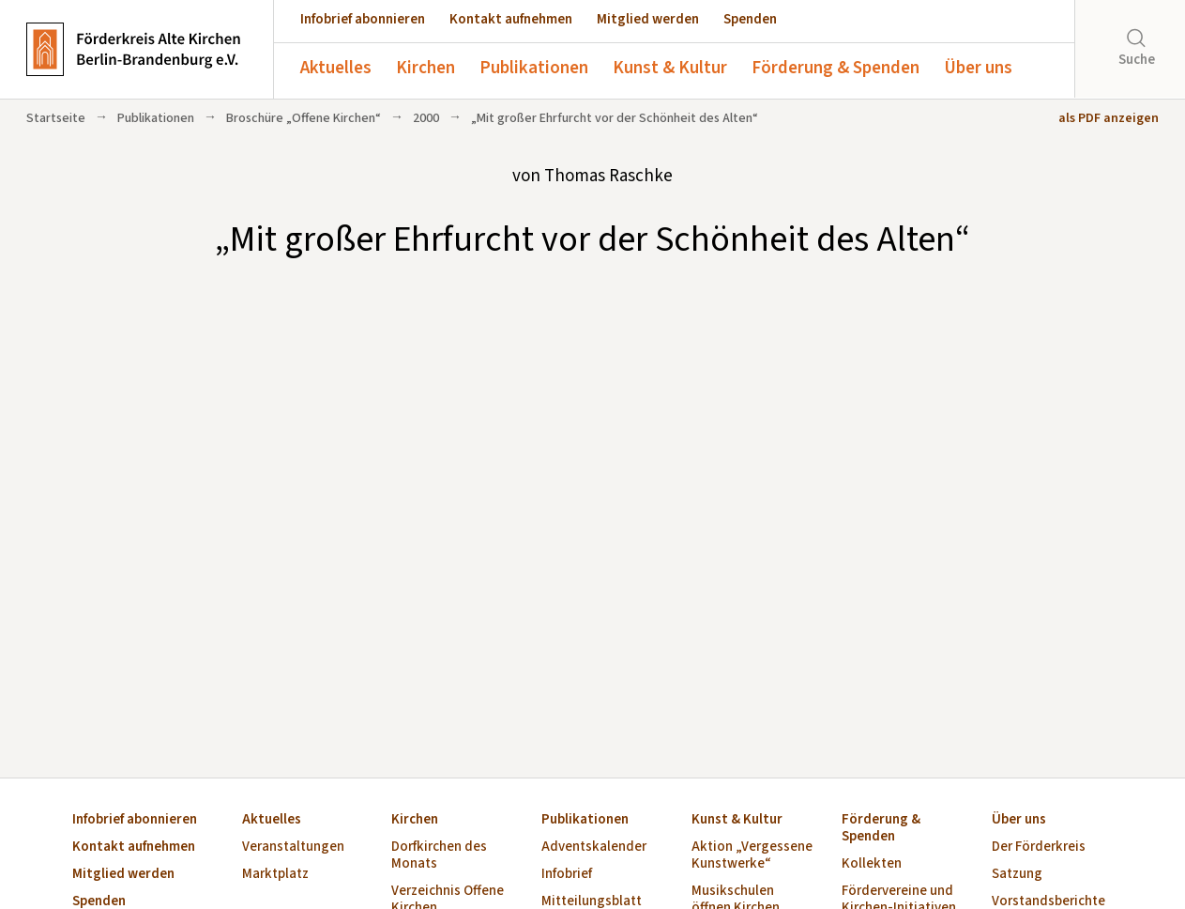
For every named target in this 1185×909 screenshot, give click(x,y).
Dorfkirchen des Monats (439, 856)
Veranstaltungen (293, 847)
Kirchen (425, 68)
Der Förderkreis (1039, 847)
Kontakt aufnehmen (510, 19)
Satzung (1017, 875)
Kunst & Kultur (670, 68)
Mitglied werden (648, 19)
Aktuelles (336, 68)
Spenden (750, 19)
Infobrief (566, 875)
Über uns (978, 68)
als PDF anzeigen (1108, 118)
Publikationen (533, 68)
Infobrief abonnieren (362, 19)
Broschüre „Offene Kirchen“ (303, 118)
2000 (426, 118)
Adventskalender (593, 847)
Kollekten (872, 864)
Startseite (55, 118)
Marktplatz (275, 875)
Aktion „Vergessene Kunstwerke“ (752, 856)
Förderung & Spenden (835, 68)
